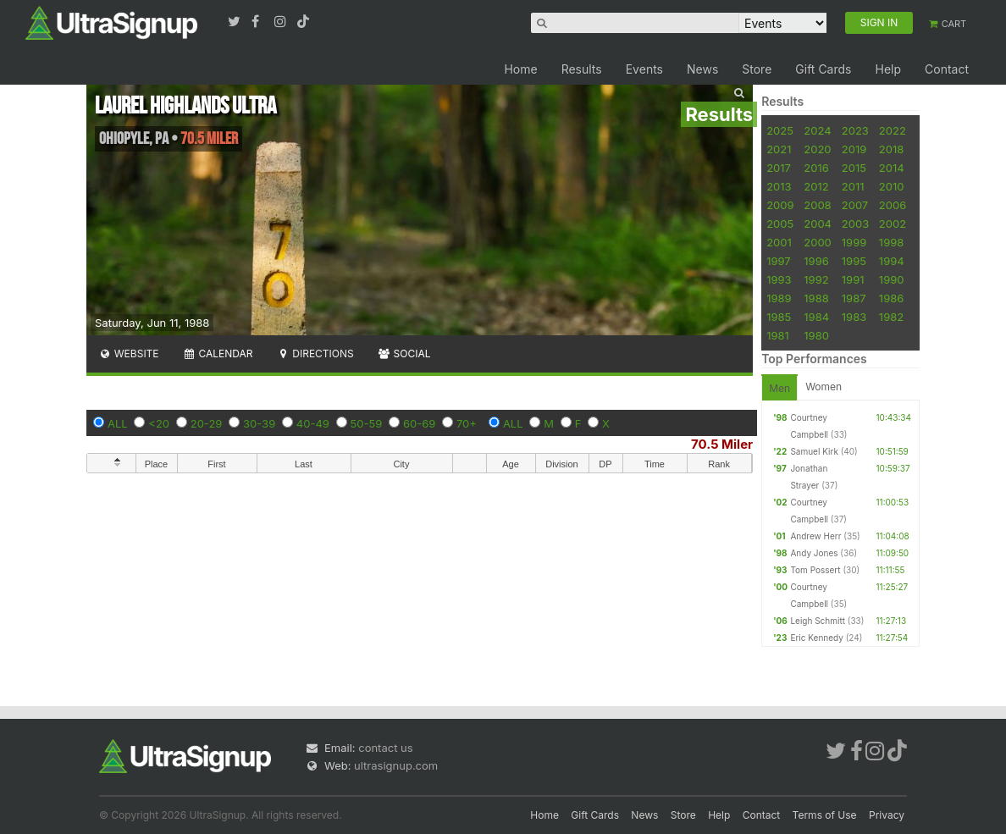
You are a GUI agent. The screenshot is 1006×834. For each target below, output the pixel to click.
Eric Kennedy (816, 637)
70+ (466, 423)
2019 (854, 149)
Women (823, 386)
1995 (854, 261)
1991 (853, 279)
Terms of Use (825, 815)
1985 (778, 316)
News (702, 69)
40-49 (312, 423)
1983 (854, 316)
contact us (385, 747)
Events (644, 69)
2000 (818, 242)
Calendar (218, 353)
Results (581, 69)
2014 (891, 167)
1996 (816, 261)
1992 (816, 279)
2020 (817, 149)
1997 (778, 261)
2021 (778, 149)
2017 (778, 167)
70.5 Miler (722, 444)
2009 (779, 205)
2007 (855, 205)
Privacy (886, 815)
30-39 (259, 423)
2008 (817, 205)
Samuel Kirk (813, 451)
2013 (778, 186)
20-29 (207, 423)
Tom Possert (815, 570)
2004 (818, 223)
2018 (891, 149)
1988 (816, 298)
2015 (854, 167)
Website (128, 353)
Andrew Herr (815, 536)
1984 (816, 316)
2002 (892, 223)
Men (779, 388)
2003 (855, 223)
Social (404, 353)
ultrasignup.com (396, 765)
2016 (816, 167)
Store (756, 69)
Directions (314, 353)
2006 (892, 205)
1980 (816, 335)
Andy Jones (813, 553)
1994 (891, 261)
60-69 (419, 423)
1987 (854, 298)
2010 (891, 186)
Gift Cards (823, 69)
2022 (892, 130)
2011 (853, 186)
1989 (778, 298)
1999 (854, 242)
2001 (779, 242)
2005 (779, 223)
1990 (891, 279)
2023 (855, 130)
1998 (891, 242)
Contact (947, 69)
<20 (158, 423)
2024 (817, 130)
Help (888, 69)
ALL (118, 423)
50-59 (367, 423)
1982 (891, 316)
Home (520, 69)
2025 (779, 130)
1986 (891, 298)
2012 (816, 186)
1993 (778, 279)
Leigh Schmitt (817, 621)
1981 (777, 335)
